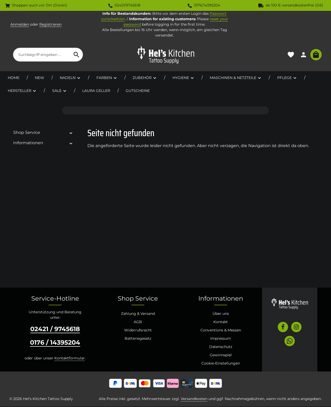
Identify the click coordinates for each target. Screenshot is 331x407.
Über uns (221, 314)
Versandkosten (194, 399)
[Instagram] (296, 327)
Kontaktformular (69, 358)
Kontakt (220, 322)
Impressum (220, 339)
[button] (71, 133)
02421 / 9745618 (55, 329)
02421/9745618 (124, 5)
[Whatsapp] (289, 341)
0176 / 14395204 (55, 343)
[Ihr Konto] (303, 55)
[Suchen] (76, 55)
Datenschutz (220, 347)
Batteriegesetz (138, 339)
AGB (138, 322)
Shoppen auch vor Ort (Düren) (36, 5)
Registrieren (50, 24)
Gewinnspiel (221, 355)
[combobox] (41, 55)
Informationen (220, 299)
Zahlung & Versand (138, 314)
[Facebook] (283, 327)
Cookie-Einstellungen (220, 363)
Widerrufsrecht (138, 330)
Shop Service (138, 299)
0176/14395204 (204, 5)
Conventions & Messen (220, 330)
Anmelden (19, 24)
